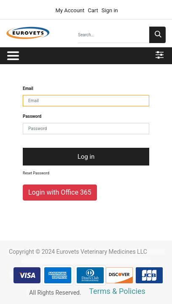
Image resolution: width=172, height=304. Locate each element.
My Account (69, 10)
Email (28, 88)
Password (32, 116)
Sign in (110, 10)
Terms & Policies (117, 291)
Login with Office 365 (59, 192)
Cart (93, 10)
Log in (86, 156)
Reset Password (36, 173)
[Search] (157, 35)
